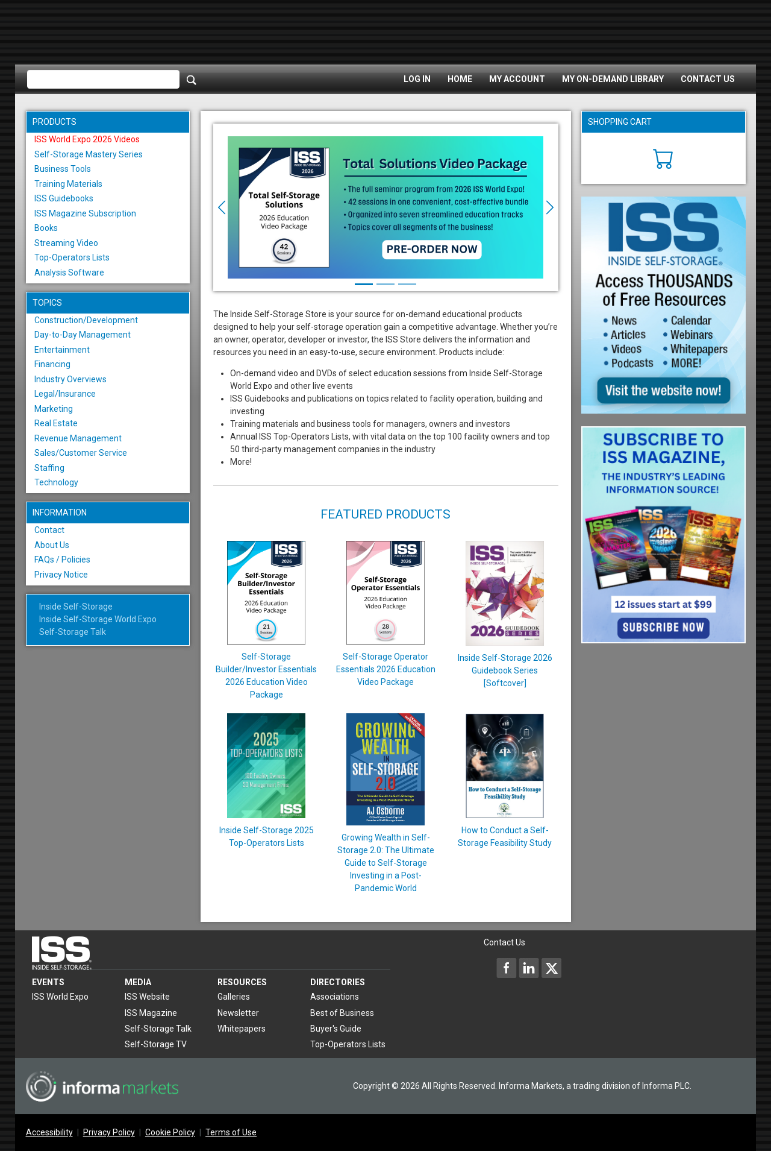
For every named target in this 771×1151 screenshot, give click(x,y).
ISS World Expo (60, 996)
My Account (517, 79)
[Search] (191, 79)
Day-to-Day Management (82, 334)
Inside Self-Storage (76, 606)
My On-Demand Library (613, 79)
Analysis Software (69, 272)
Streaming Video (66, 243)
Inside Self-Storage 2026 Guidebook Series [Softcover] (505, 670)
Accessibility (49, 1132)
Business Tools (62, 169)
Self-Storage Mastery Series (88, 154)
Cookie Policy (170, 1132)
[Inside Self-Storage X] (551, 967)
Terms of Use (231, 1132)
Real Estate (56, 423)
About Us (51, 545)
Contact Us (708, 79)
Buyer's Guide (335, 1028)
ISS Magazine (151, 1013)
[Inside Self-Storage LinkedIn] (529, 967)
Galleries (233, 996)
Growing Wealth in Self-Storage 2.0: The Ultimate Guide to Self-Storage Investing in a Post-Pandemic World (385, 863)
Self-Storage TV (156, 1044)
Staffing (49, 468)
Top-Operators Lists (72, 257)
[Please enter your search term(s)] (103, 79)
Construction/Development (86, 320)
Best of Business (342, 1013)
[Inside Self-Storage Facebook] (506, 967)
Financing (52, 364)
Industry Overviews (70, 379)
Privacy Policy (109, 1132)
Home (460, 79)
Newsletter (238, 1013)
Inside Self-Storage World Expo (98, 619)
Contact (49, 530)
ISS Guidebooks (63, 198)
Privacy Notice (61, 574)
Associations (334, 996)
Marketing (53, 409)
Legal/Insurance (65, 394)
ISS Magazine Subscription (85, 213)
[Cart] (663, 157)
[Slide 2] (385, 284)
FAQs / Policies (62, 559)
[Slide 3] (407, 284)
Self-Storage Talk (72, 632)
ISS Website (147, 996)
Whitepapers (241, 1028)
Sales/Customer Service (80, 453)
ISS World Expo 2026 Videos (87, 139)
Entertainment (62, 350)
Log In (417, 79)
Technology (56, 482)
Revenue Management (78, 438)
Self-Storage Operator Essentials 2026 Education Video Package (385, 669)
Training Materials (68, 184)
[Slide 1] (364, 284)
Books (46, 228)
